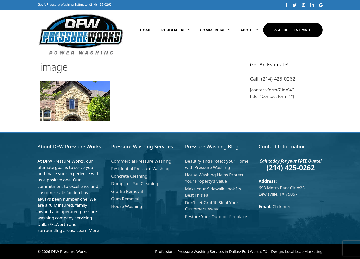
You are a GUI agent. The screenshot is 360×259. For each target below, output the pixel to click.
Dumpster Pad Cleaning (134, 183)
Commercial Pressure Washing (141, 161)
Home (145, 30)
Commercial (217, 30)
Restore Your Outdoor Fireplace (216, 216)
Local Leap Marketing (304, 251)
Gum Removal (125, 198)
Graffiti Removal (127, 191)
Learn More (87, 230)
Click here (282, 206)
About (251, 30)
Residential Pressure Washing (140, 168)
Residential (178, 30)
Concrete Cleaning (129, 176)
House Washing (126, 206)
